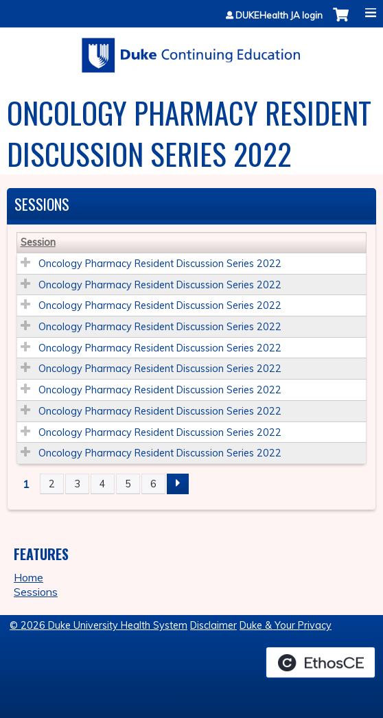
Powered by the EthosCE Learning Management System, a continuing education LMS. (320, 662)
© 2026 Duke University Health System (98, 625)
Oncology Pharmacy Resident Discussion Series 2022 (159, 263)
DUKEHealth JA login (279, 15)
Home (28, 577)
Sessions (36, 592)
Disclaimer (213, 625)
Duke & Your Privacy (286, 625)
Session (38, 242)
